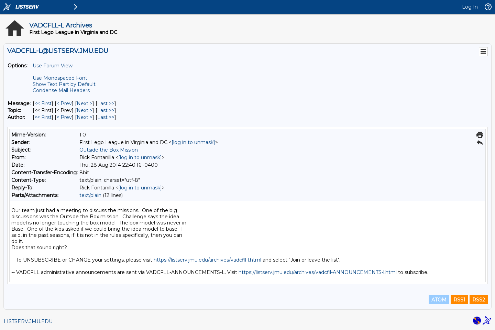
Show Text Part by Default (64, 84)
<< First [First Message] (43, 103)
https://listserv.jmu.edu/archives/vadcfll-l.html (207, 260)
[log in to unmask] (193, 142)
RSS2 (478, 300)
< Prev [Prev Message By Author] (64, 117)
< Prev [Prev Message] (64, 103)
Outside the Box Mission (108, 150)
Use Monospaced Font (60, 78)
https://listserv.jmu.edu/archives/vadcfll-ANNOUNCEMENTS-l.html (318, 272)
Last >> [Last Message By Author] (105, 117)
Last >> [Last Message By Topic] (105, 110)
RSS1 (459, 300)
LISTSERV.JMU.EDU (28, 321)
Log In (470, 7)
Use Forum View (53, 66)
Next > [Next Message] (84, 103)
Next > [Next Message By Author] (84, 117)
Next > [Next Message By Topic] (84, 110)
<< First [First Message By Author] (43, 117)
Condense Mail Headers (61, 90)
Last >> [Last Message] (105, 103)
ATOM (439, 300)
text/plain (90, 195)
